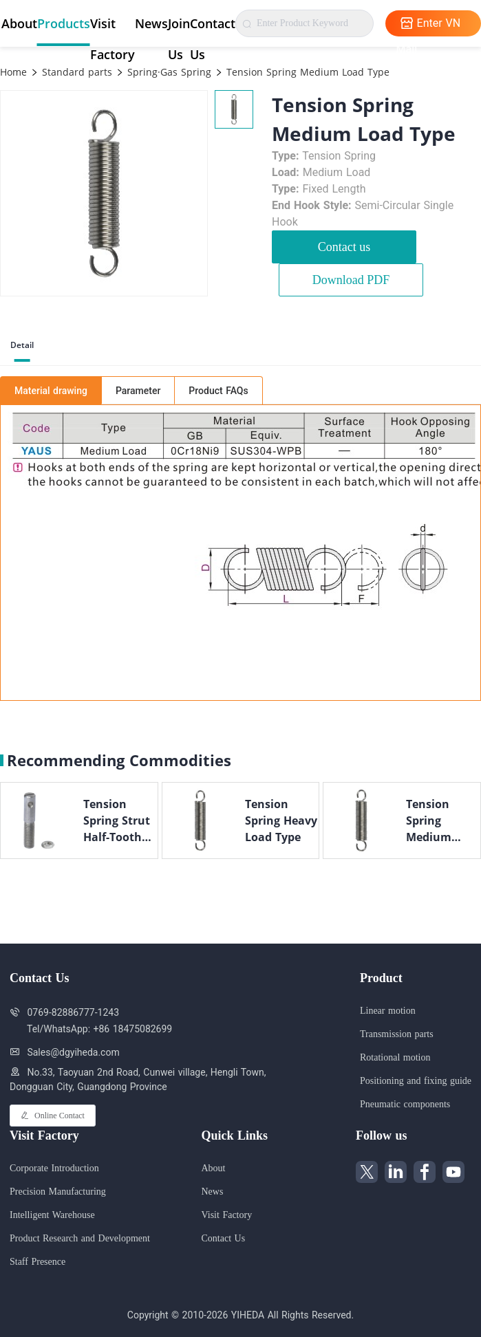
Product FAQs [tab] (218, 390)
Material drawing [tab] (50, 390)
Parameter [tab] (138, 390)
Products (63, 23)
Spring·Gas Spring (167, 71)
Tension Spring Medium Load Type (306, 71)
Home (13, 71)
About (19, 23)
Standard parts (75, 71)
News (151, 23)
